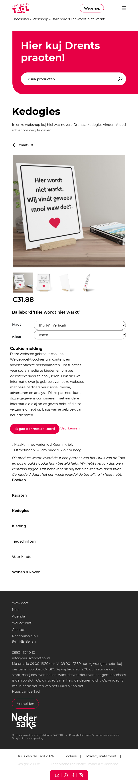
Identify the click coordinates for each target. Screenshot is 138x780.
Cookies (70, 756)
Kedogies (20, 511)
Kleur (16, 337)
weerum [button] (23, 144)
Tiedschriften (24, 541)
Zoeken (119, 79)
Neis (15, 610)
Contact (18, 630)
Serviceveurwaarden (103, 735)
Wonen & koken (26, 572)
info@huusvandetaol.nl (31, 658)
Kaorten (19, 495)
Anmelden (25, 704)
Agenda (18, 616)
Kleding (19, 526)
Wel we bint (22, 623)
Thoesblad (20, 19)
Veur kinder (22, 557)
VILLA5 (35, 764)
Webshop (92, 8)
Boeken (19, 480)
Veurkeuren (70, 428)
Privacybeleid (76, 735)
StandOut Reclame (102, 764)
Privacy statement (101, 756)
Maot (16, 324)
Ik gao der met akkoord (35, 429)
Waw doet (20, 603)
